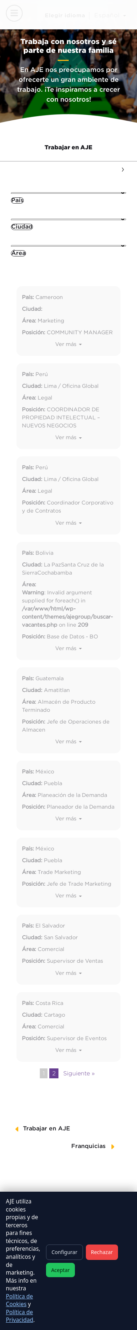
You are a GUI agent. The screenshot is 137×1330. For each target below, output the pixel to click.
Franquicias (88, 1146)
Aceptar (60, 1270)
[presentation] (122, 168)
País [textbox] (17, 200)
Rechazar (102, 1252)
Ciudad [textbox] (22, 227)
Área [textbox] (18, 253)
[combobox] (17, 200)
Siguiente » (79, 1073)
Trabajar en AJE (68, 147)
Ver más (66, 344)
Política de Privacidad (19, 1316)
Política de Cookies (19, 1300)
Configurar (64, 1252)
